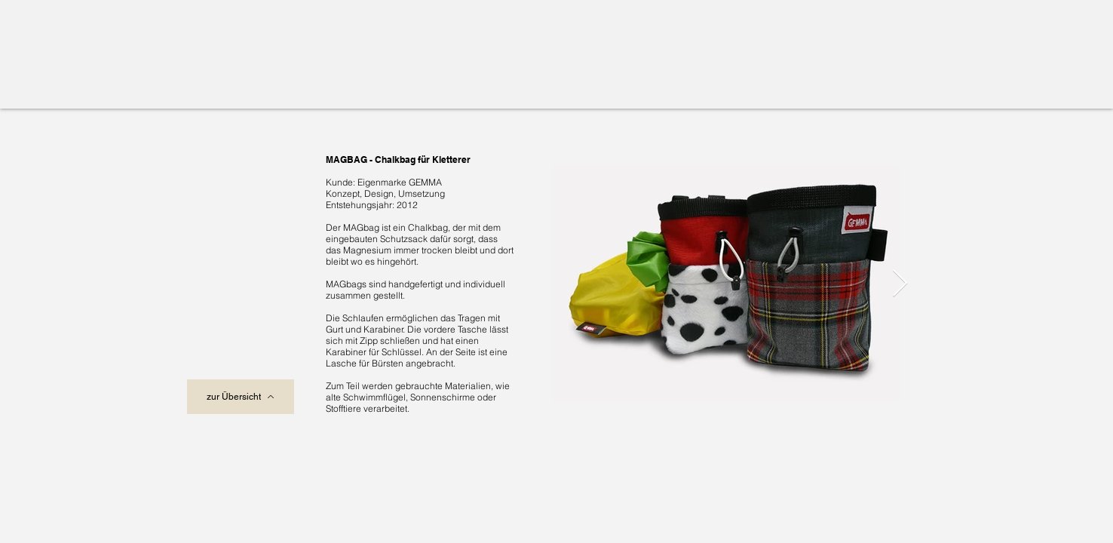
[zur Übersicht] (240, 396)
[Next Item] (900, 284)
